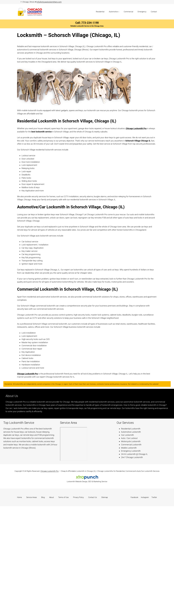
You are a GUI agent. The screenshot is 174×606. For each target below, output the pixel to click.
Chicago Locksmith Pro (136, 128)
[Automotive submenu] (118, 11)
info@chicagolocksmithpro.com (49, 2)
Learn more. (48, 411)
